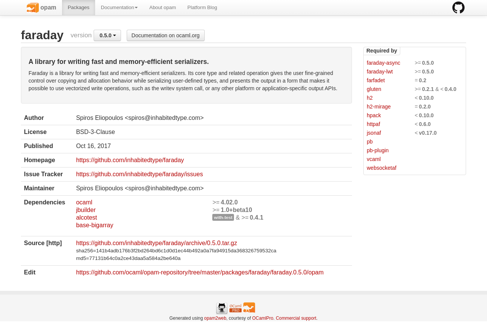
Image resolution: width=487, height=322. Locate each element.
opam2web (215, 318)
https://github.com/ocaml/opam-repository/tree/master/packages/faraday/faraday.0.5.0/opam (200, 272)
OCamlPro (263, 318)
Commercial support (296, 318)
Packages (78, 7)
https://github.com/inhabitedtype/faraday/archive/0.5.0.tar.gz (156, 243)
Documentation (119, 7)
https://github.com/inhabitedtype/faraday (130, 160)
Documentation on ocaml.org (166, 35)
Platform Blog (202, 7)
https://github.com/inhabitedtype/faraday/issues (139, 174)
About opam (162, 7)
